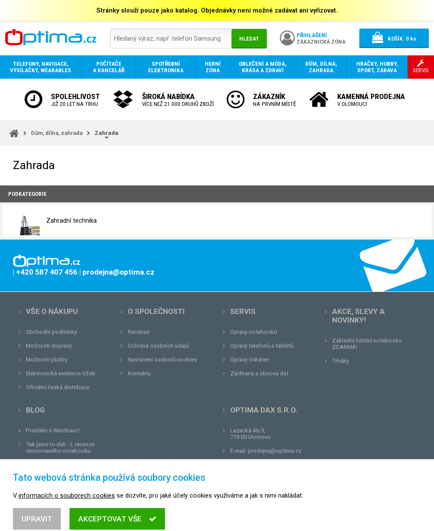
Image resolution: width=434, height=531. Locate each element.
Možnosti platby (46, 359)
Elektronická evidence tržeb (60, 373)
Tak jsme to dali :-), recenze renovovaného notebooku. (60, 447)
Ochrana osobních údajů (158, 345)
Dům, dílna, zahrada (56, 133)
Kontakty (139, 373)
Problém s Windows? (53, 430)
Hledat (249, 38)
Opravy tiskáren (249, 359)
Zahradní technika (53, 221)
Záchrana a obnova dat (259, 373)
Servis (243, 311)
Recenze (138, 332)
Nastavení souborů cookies (162, 359)
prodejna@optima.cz (274, 451)
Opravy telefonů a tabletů (262, 345)
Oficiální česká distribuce (57, 387)
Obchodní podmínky (51, 332)
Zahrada (106, 133)
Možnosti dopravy (49, 345)
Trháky (340, 361)
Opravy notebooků (253, 332)
